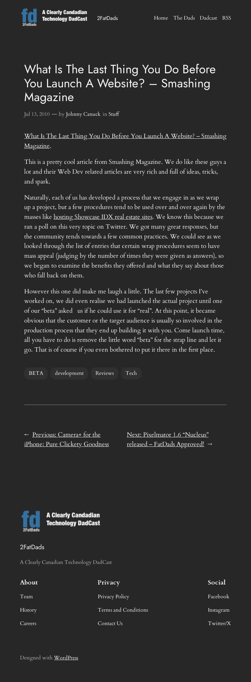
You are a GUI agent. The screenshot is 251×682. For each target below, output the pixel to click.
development (69, 373)
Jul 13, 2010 (37, 114)
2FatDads (107, 18)
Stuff (114, 114)
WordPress (66, 657)
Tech (131, 373)
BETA (36, 373)
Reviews (104, 373)
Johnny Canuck (83, 114)
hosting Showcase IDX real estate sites (103, 217)
